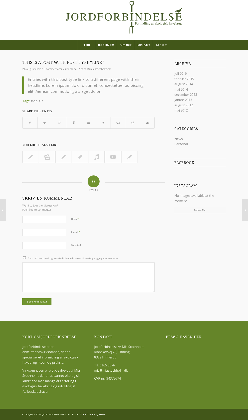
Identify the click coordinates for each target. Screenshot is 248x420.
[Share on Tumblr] (103, 122)
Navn (75, 219)
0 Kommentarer (53, 69)
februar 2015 (184, 79)
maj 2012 (181, 110)
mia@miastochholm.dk (97, 69)
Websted (76, 245)
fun (41, 101)
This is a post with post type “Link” (63, 62)
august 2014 (183, 84)
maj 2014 (181, 89)
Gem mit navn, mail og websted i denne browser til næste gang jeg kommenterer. (73, 258)
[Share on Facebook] (30, 122)
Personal (71, 69)
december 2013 (185, 94)
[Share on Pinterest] (74, 122)
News (178, 139)
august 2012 (183, 105)
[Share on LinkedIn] (88, 122)
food (34, 101)
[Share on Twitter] (45, 122)
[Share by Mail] (147, 122)
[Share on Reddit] (132, 122)
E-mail (75, 232)
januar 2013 (183, 100)
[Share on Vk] (118, 122)
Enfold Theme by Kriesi (92, 414)
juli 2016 (180, 73)
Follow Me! (200, 210)
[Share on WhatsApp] (59, 122)
